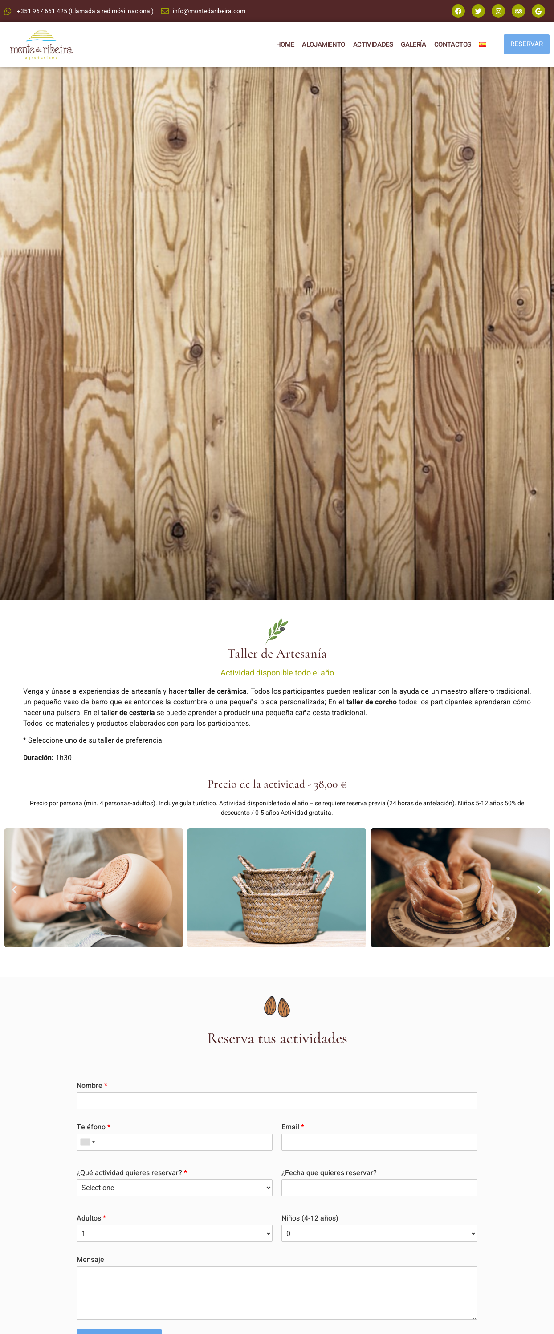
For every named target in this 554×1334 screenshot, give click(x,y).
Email (292, 1127)
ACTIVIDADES (373, 44)
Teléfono (93, 1127)
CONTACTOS (452, 44)
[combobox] (87, 1142)
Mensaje (90, 1260)
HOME (285, 44)
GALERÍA (413, 44)
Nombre (92, 1086)
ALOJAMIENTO (323, 44)
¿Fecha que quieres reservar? (329, 1173)
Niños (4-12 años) (309, 1218)
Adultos (91, 1218)
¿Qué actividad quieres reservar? (132, 1173)
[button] (14, 889)
